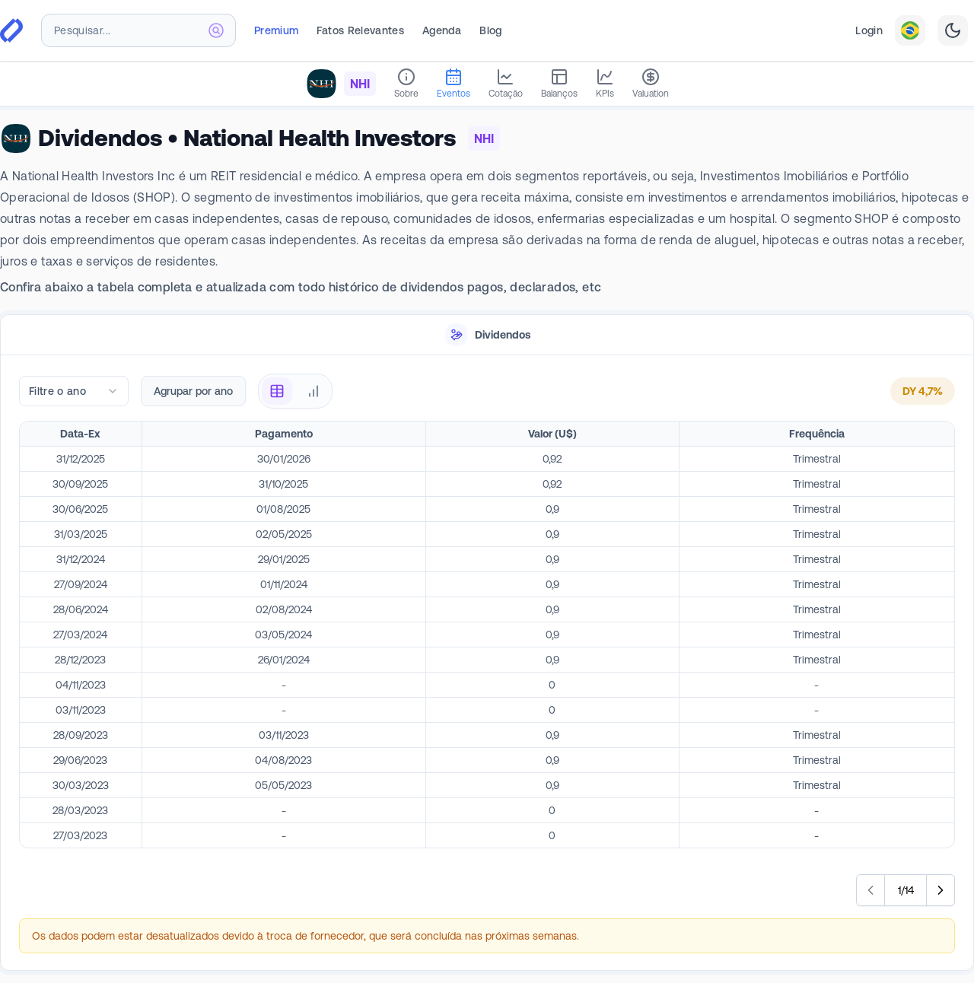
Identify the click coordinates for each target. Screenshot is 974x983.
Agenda (441, 30)
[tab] (487, 335)
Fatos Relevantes (360, 30)
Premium (276, 30)
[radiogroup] (295, 391)
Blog (490, 30)
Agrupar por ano (193, 391)
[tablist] (487, 335)
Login (869, 30)
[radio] (277, 391)
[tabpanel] (487, 663)
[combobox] (138, 30)
